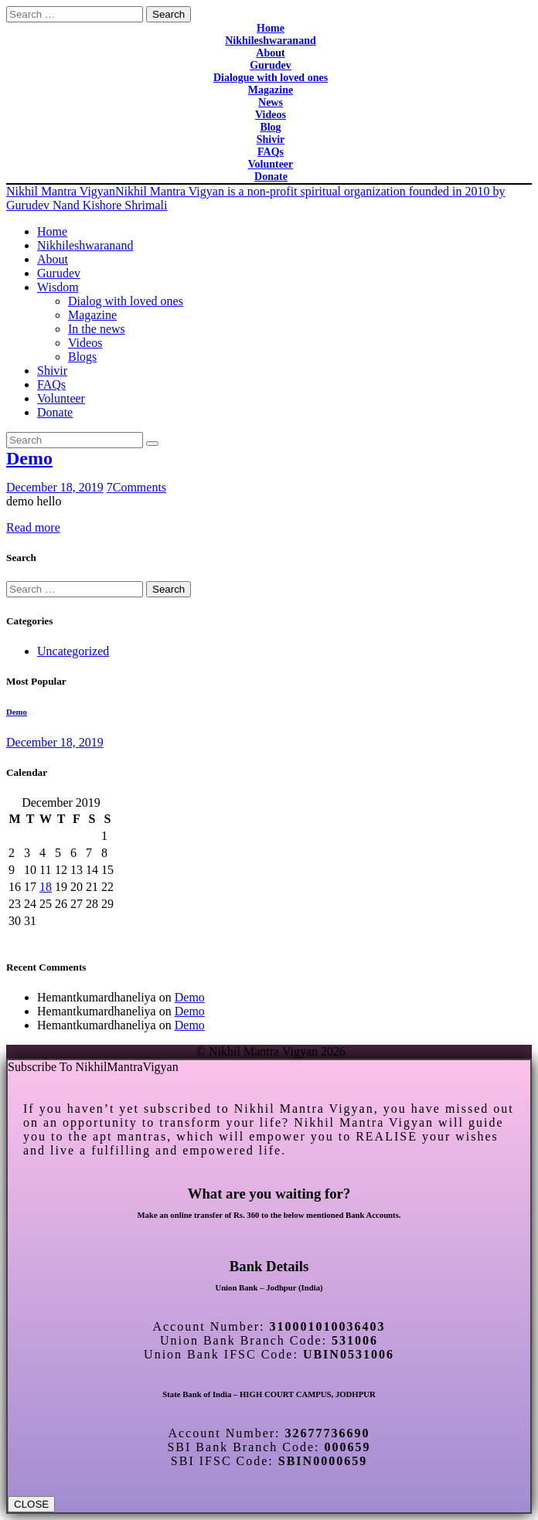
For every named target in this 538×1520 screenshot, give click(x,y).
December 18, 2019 (55, 487)
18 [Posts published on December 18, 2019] (45, 886)
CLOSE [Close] (31, 1504)
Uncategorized (73, 651)
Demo (29, 458)
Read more (33, 527)
